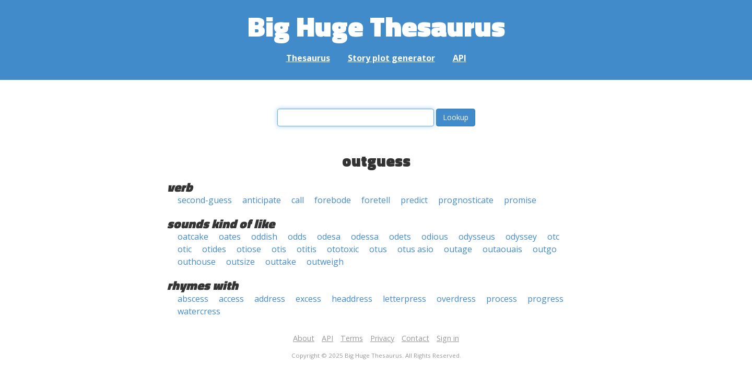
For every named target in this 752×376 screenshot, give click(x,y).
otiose (249, 249)
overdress (456, 298)
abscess (193, 298)
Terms (351, 338)
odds (297, 236)
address (269, 298)
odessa (365, 236)
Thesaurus (308, 58)
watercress (199, 311)
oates (230, 236)
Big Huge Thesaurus (376, 26)
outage (458, 249)
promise (520, 200)
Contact (415, 338)
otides (214, 249)
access (231, 298)
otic (185, 249)
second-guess (205, 200)
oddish (264, 236)
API (459, 58)
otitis (306, 249)
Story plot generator (391, 58)
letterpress (404, 298)
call (297, 200)
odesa (328, 236)
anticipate (261, 200)
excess (308, 298)
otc (553, 236)
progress (545, 298)
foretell (375, 200)
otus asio (415, 249)
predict (414, 200)
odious (434, 236)
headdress (352, 298)
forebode (332, 200)
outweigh (325, 261)
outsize (240, 261)
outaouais (502, 249)
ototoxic (343, 249)
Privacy (382, 338)
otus (378, 249)
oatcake (193, 236)
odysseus (477, 236)
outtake (280, 261)
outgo (545, 249)
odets (400, 236)
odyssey (521, 236)
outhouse (197, 261)
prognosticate (466, 200)
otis (279, 249)
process (501, 298)
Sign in (448, 338)
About (303, 338)
